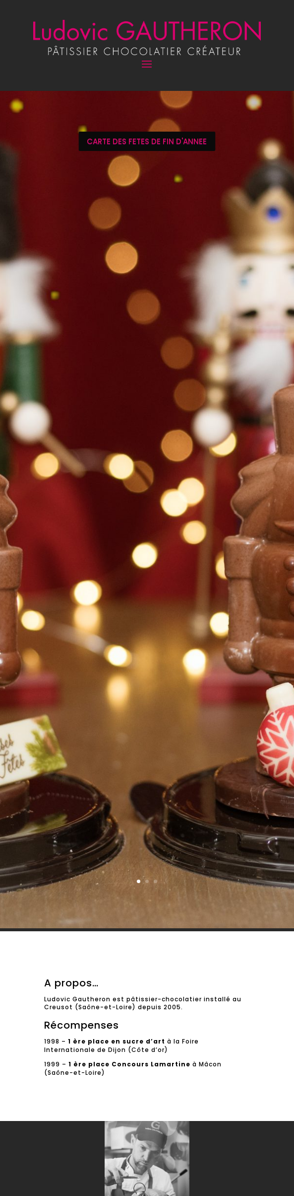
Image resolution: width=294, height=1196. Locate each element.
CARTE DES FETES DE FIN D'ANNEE (147, 141)
